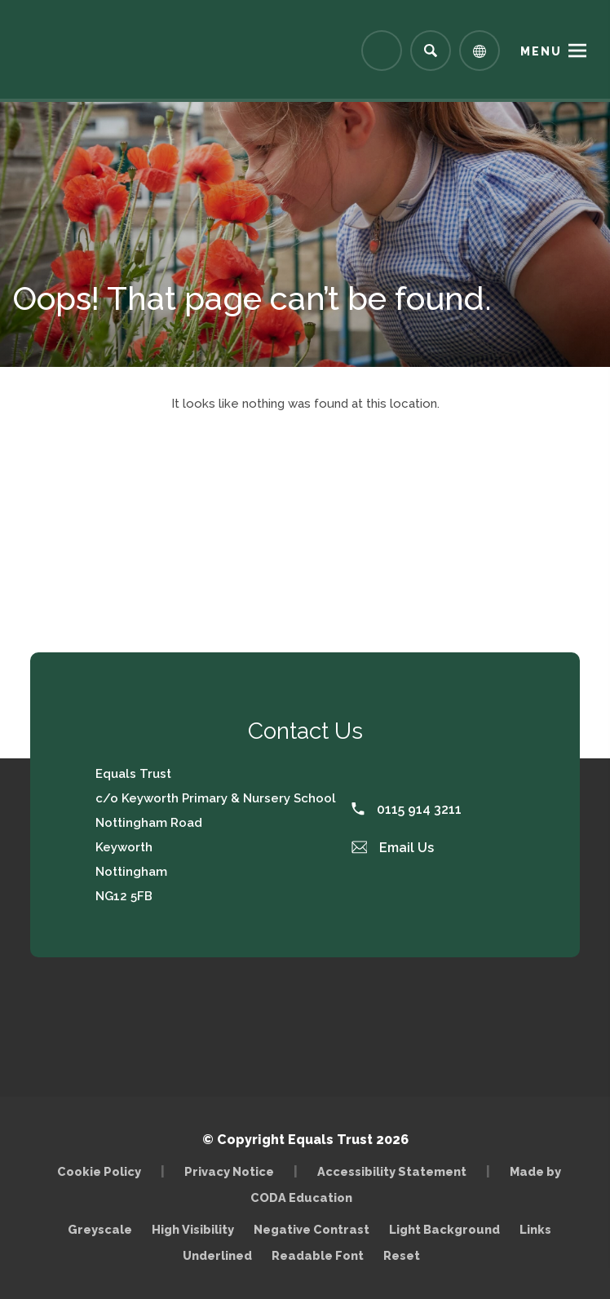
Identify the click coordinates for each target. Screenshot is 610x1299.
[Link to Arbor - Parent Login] (381, 50)
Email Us (393, 847)
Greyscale (100, 1229)
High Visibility (193, 1229)
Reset (401, 1255)
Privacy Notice (229, 1171)
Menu (541, 51)
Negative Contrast (311, 1229)
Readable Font (318, 1255)
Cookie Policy (99, 1171)
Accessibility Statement (391, 1171)
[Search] (430, 50)
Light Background (444, 1229)
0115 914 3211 (406, 809)
